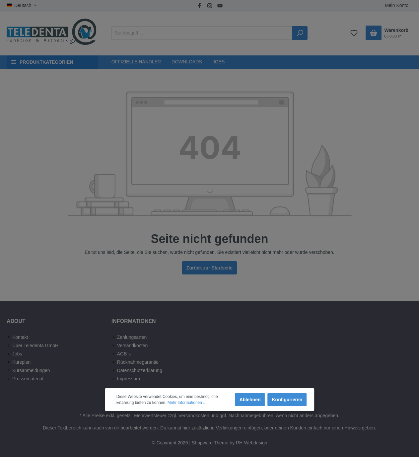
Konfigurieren (287, 399)
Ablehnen (250, 399)
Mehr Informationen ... (187, 402)
